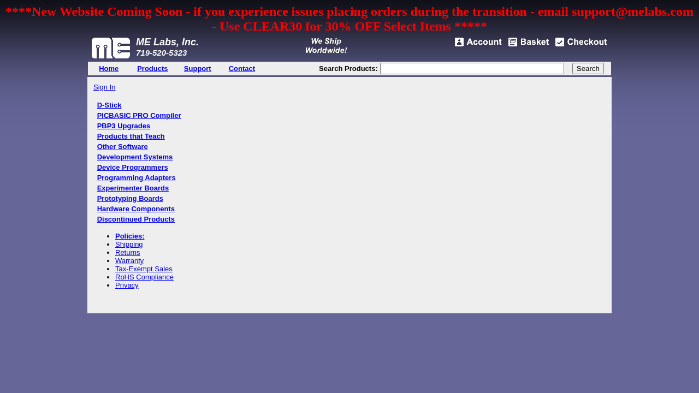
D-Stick (109, 105)
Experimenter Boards (133, 188)
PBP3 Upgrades (124, 126)
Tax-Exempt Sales (144, 269)
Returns (127, 252)
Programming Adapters (136, 178)
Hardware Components (136, 209)
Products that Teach (131, 136)
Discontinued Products (136, 219)
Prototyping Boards (130, 198)
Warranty (129, 261)
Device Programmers (132, 167)
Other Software (122, 146)
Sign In (104, 87)
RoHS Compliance (144, 277)
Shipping (129, 244)
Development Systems (135, 157)
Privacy (127, 285)
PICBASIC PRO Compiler (139, 115)
